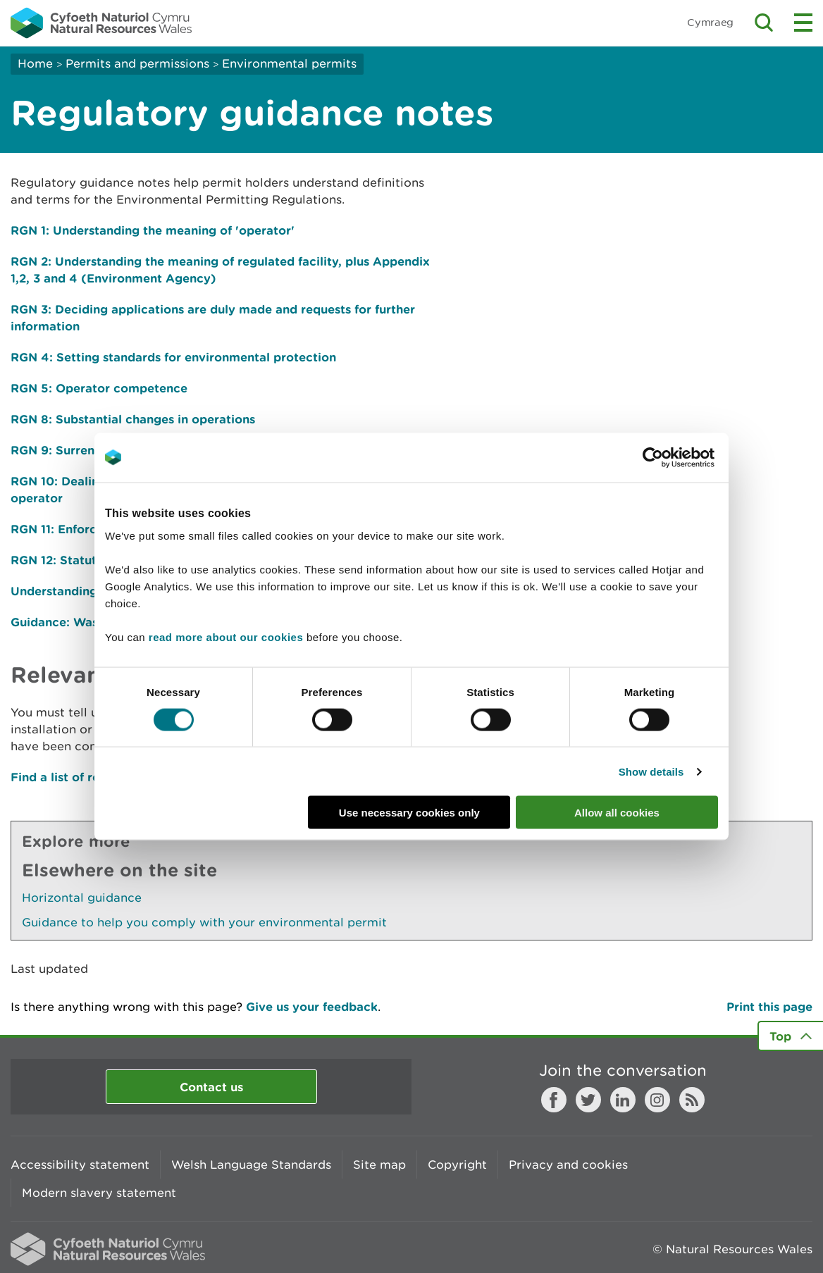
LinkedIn (623, 1099)
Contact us (211, 1086)
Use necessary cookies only (409, 813)
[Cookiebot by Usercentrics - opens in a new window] (677, 457)
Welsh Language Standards (251, 1164)
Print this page (769, 1006)
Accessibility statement (80, 1164)
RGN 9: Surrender (62, 450)
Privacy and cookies (568, 1164)
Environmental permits (289, 63)
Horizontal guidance (82, 897)
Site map (379, 1164)
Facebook (554, 1099)
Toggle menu (803, 22)
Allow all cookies (617, 813)
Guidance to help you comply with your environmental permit (204, 922)
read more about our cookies (226, 637)
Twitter (588, 1099)
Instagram (657, 1099)
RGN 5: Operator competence (99, 388)
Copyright (457, 1164)
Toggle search (764, 22)
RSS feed (692, 1099)
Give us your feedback (312, 1006)
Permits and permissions (137, 63)
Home (35, 63)
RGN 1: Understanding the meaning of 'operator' (153, 230)
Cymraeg (710, 22)
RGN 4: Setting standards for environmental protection (173, 357)
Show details (651, 771)
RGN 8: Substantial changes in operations (133, 419)
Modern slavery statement (99, 1193)
